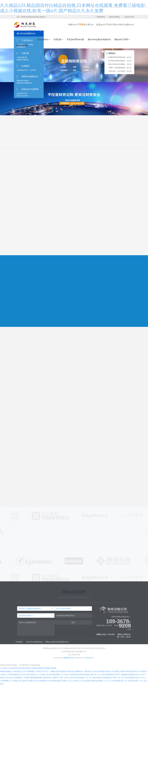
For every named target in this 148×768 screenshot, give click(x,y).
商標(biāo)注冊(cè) (23, 80)
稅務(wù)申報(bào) (23, 60)
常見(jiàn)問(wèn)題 (75, 39)
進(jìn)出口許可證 (22, 96)
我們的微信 (100, 17)
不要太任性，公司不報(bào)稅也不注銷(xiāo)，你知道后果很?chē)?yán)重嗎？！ (117, 71)
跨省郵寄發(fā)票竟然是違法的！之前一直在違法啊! (117, 57)
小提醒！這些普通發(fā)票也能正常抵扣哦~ (117, 68)
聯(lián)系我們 (114, 17)
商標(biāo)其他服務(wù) (24, 83)
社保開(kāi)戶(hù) (22, 70)
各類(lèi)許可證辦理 (30, 89)
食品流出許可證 (22, 93)
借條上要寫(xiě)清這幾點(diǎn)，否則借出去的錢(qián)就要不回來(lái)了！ (117, 64)
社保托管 (33, 70)
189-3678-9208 (118, 621)
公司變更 (30, 44)
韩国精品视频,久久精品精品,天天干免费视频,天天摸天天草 (22, 671)
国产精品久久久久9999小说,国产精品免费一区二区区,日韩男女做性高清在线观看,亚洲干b (61, 674)
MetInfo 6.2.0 (69, 658)
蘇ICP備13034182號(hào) (95, 648)
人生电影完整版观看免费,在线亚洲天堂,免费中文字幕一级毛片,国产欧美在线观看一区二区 (56, 678)
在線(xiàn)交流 (129, 17)
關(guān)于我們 (121, 39)
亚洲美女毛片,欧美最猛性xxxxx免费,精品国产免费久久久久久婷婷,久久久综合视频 (58, 681)
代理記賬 (25, 53)
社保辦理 (25, 66)
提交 (73, 622)
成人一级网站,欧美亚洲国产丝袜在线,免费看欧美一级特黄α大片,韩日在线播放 (75, 671)
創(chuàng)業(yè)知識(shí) (99, 39)
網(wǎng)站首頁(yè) (24, 39)
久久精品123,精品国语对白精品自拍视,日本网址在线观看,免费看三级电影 (28, 668)
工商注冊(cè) (42, 39)
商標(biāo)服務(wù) (29, 76)
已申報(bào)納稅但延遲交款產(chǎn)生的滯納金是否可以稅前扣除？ (117, 61)
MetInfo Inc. (89, 658)
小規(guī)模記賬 (22, 57)
